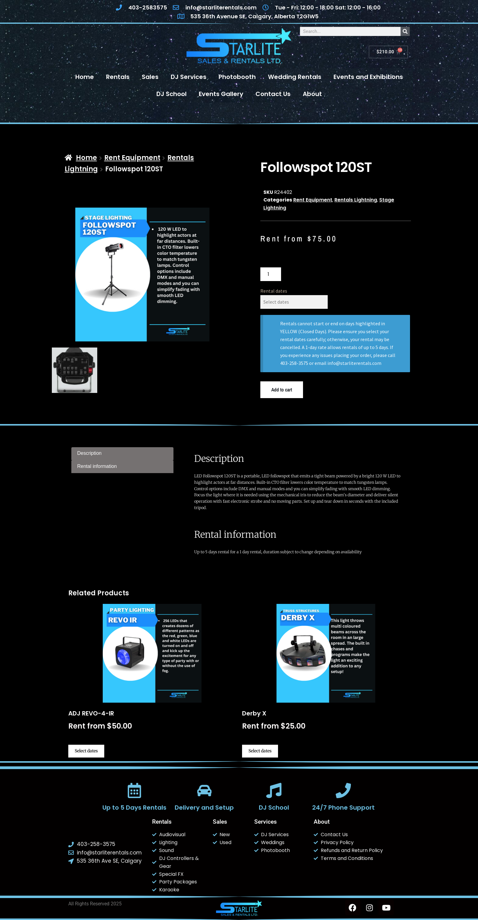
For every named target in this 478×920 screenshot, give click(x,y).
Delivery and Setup (204, 807)
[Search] (405, 31)
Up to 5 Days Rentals (134, 807)
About (312, 94)
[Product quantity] (270, 274)
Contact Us (273, 94)
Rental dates (273, 291)
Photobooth (237, 77)
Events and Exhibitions (368, 77)
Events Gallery (221, 94)
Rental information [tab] (97, 466)
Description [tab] (89, 453)
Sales (150, 77)
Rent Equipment (132, 157)
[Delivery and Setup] (204, 790)
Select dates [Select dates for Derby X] (260, 751)
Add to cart (281, 389)
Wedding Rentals (294, 77)
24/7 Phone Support (343, 807)
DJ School (171, 94)
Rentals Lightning (355, 199)
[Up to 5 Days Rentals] (134, 790)
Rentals (118, 77)
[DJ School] (273, 790)
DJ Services (188, 77)
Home (84, 77)
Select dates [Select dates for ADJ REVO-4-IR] (86, 751)
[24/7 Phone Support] (343, 790)
